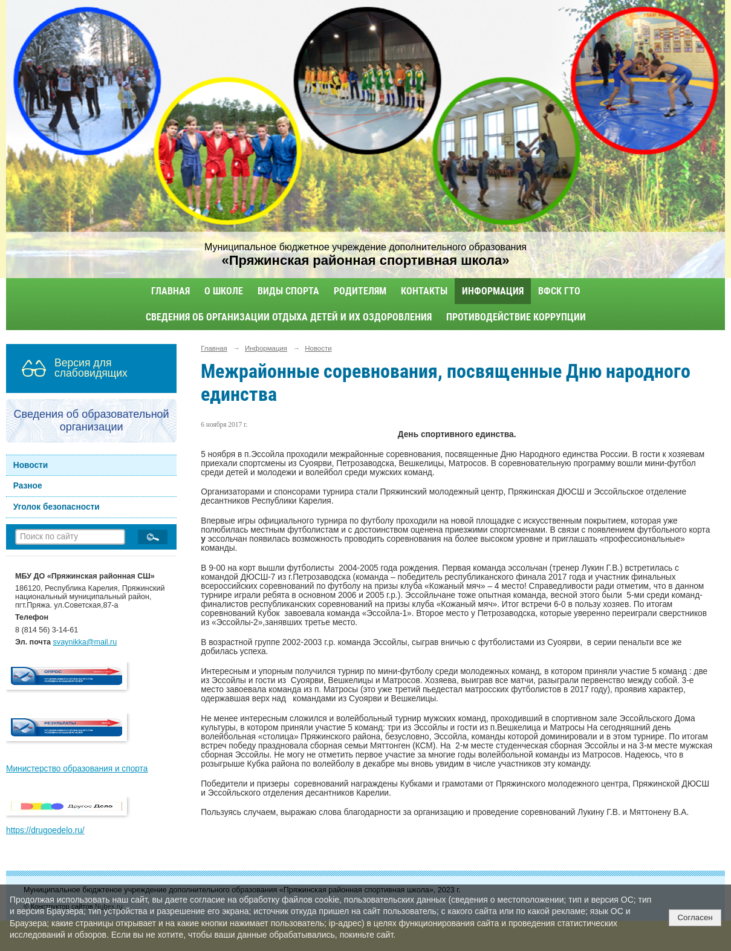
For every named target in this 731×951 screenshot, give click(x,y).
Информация (493, 291)
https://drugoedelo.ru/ (45, 830)
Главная (170, 291)
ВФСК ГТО (559, 291)
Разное (27, 485)
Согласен (694, 917)
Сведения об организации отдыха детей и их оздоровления (289, 317)
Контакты (424, 291)
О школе (223, 291)
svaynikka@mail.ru (85, 642)
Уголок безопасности (56, 506)
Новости (30, 465)
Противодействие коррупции (516, 317)
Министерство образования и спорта (77, 768)
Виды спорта (288, 291)
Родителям (360, 291)
